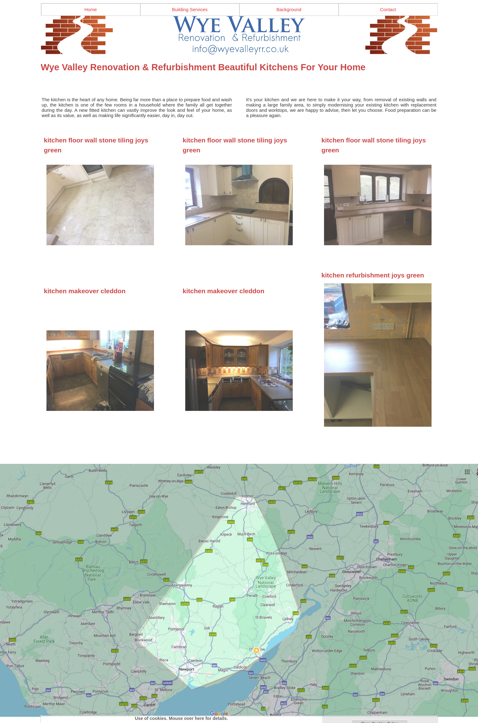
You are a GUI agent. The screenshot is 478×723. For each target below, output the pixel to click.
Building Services (190, 9)
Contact (388, 9)
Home (90, 9)
